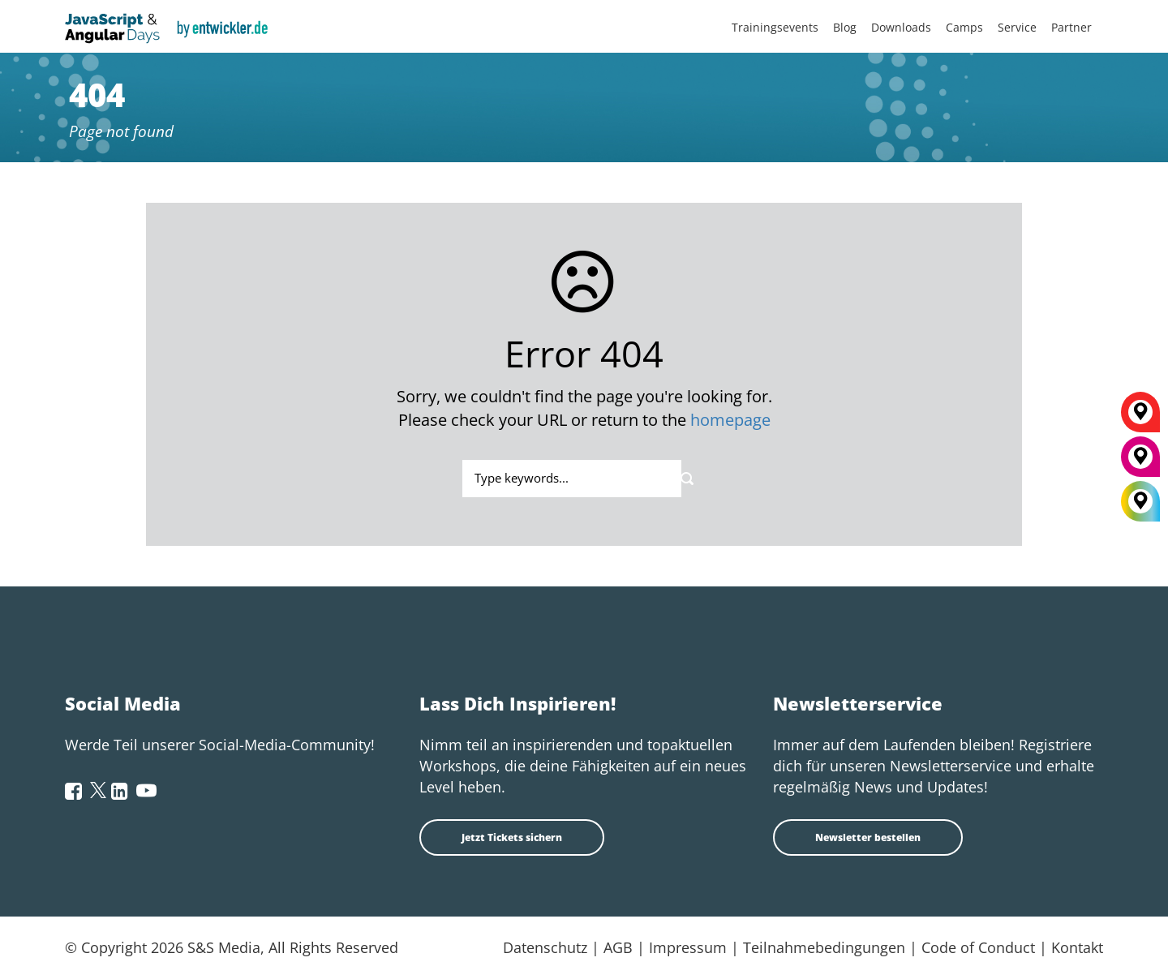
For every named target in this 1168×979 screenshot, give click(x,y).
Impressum (688, 947)
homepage (730, 420)
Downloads (901, 27)
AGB (618, 947)
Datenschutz (545, 947)
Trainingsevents (775, 27)
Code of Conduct (978, 947)
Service (1017, 27)
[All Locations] (1140, 501)
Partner (1071, 27)
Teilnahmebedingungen (824, 947)
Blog (845, 27)
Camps (964, 27)
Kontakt (1077, 947)
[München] (1140, 462)
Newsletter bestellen (868, 837)
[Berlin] (1140, 417)
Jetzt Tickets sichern (512, 837)
